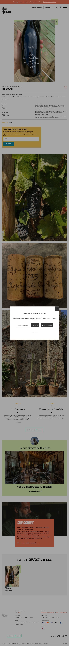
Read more (35, 332)
